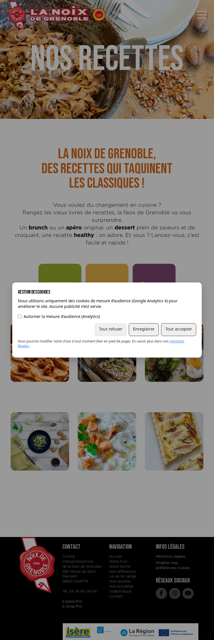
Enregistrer (144, 329)
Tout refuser (110, 329)
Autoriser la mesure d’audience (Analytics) (59, 316)
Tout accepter (178, 329)
